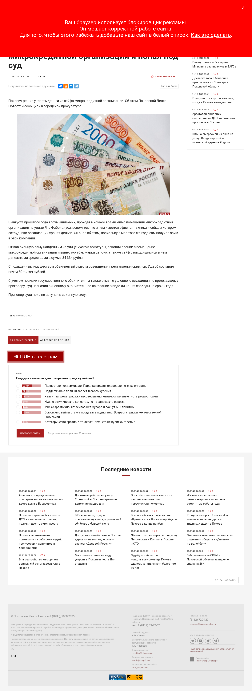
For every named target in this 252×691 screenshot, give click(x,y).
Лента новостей (225, 580)
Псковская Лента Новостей (41, 329)
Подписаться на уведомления (204, 649)
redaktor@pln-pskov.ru (142, 653)
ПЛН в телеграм (35, 357)
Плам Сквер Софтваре (207, 661)
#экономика (24, 316)
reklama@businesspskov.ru (203, 624)
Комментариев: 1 (25, 340)
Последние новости (126, 469)
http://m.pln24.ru (140, 667)
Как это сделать (211, 35)
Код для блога (169, 86)
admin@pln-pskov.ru (141, 660)
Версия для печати (56, 340)
